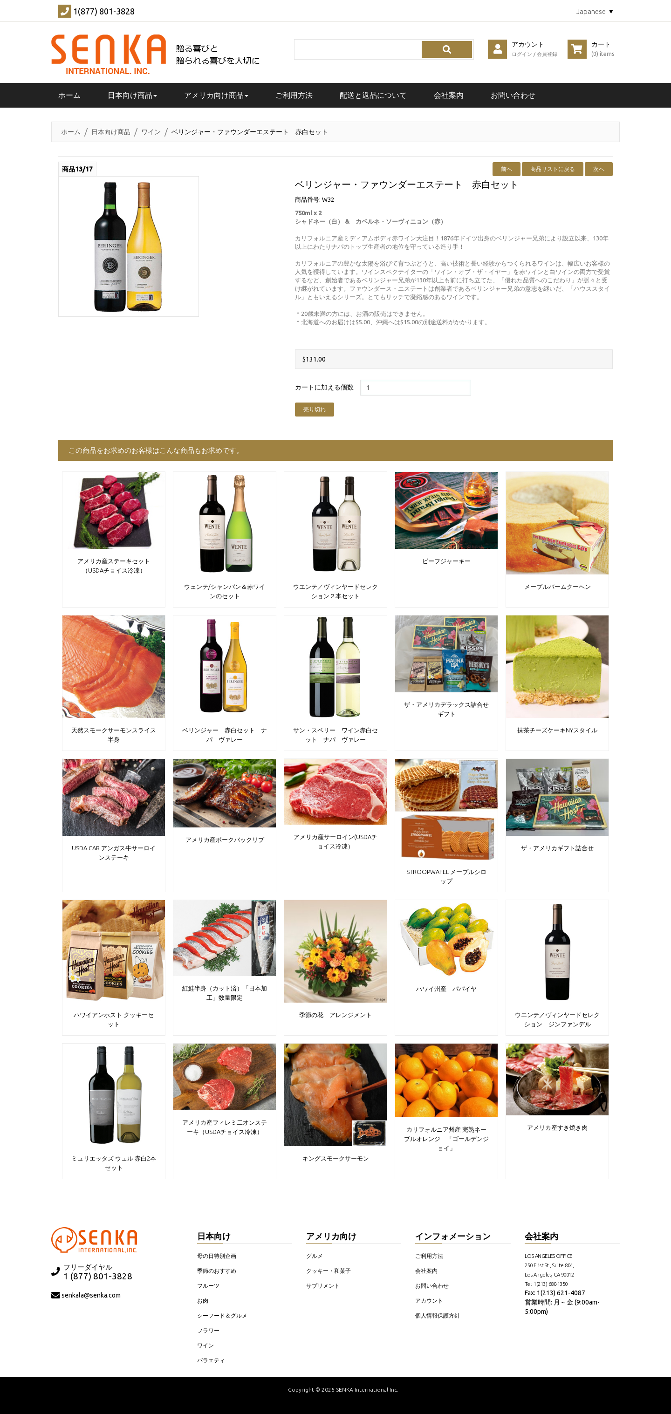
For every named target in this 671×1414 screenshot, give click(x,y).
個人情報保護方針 (437, 1315)
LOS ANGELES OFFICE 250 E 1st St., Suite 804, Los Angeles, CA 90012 (549, 1265)
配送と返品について (373, 95)
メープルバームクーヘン (557, 586)
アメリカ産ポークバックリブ (224, 839)
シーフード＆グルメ (222, 1315)
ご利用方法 (294, 95)
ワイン (151, 132)
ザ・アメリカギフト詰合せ (557, 848)
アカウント (429, 1301)
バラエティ (211, 1360)
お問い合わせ (513, 95)
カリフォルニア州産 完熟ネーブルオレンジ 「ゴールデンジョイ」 (446, 1138)
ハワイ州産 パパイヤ (446, 988)
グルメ (314, 1256)
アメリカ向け (331, 1236)
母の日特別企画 (216, 1256)
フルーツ (208, 1286)
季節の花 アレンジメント (335, 1014)
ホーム (71, 132)
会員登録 (547, 54)
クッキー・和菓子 (328, 1271)
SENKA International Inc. (367, 1390)
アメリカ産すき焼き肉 (557, 1127)
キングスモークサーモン (335, 1158)
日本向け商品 (110, 132)
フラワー (208, 1330)
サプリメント (323, 1286)
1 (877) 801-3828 (97, 1276)
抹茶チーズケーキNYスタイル (557, 730)
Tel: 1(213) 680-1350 (546, 1284)
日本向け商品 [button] (132, 95)
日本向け (214, 1236)
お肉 (202, 1301)
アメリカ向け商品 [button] (216, 95)
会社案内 (449, 95)
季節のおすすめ (216, 1271)
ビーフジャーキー (446, 561)
